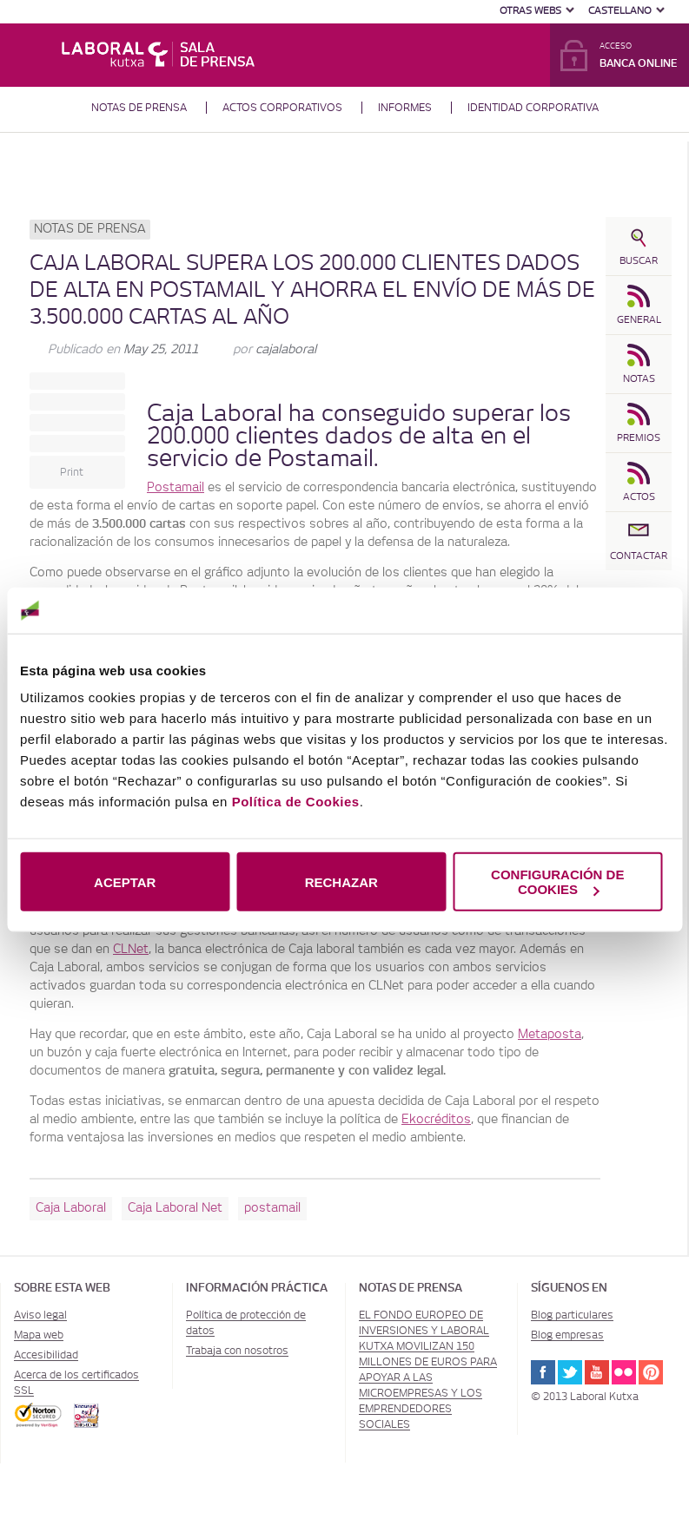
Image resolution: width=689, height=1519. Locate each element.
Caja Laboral (214, 414)
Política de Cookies (296, 801)
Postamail (175, 488)
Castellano (620, 11)
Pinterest (651, 1372)
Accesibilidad (46, 1355)
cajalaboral (285, 350)
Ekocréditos (436, 1120)
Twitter (570, 1372)
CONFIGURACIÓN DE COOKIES (557, 882)
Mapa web (38, 1335)
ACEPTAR (125, 881)
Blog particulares (572, 1315)
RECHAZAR (341, 881)
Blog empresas (567, 1335)
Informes (405, 107)
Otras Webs (530, 11)
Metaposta (549, 1035)
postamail (272, 1208)
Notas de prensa (139, 107)
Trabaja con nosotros (237, 1350)
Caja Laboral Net (175, 1208)
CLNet (131, 950)
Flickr (624, 1372)
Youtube (597, 1372)
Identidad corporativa (533, 107)
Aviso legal (40, 1315)
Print (71, 472)
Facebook (543, 1372)
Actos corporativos (282, 107)
